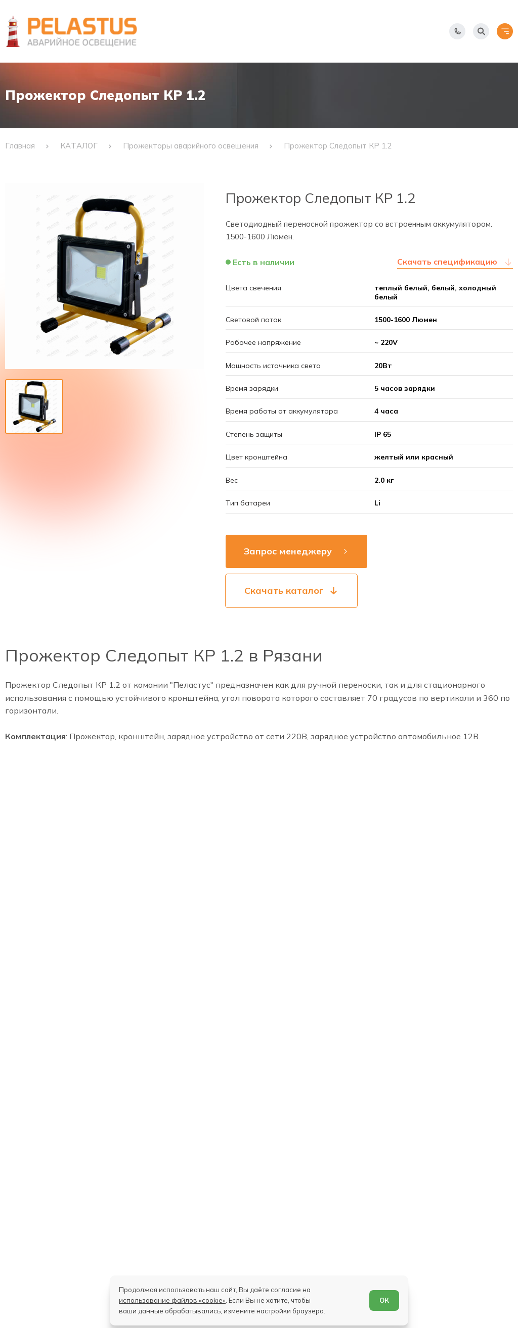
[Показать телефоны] (457, 31)
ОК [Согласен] (384, 1300)
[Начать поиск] (481, 31)
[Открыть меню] (505, 31)
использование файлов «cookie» (172, 1300)
